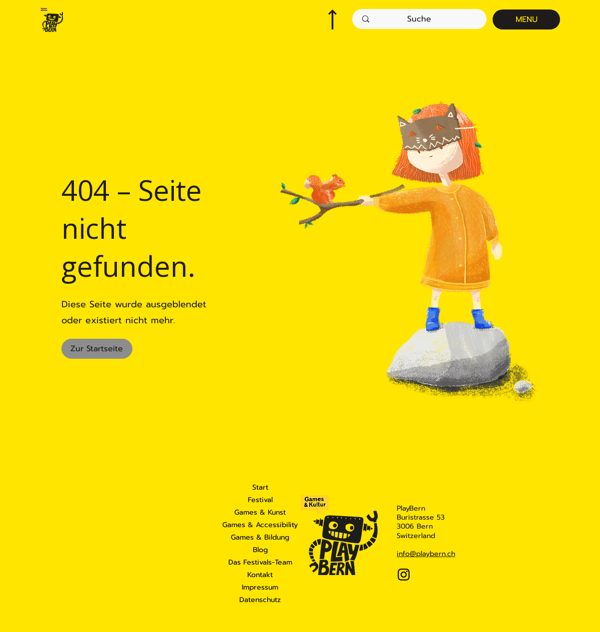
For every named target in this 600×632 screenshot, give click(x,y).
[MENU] (526, 19)
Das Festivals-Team (260, 562)
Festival (260, 500)
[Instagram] (404, 575)
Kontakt (260, 575)
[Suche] (419, 19)
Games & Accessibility (260, 525)
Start (260, 487)
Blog (260, 550)
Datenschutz (260, 600)
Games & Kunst (260, 512)
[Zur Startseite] (96, 349)
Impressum (260, 587)
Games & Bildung (260, 537)
